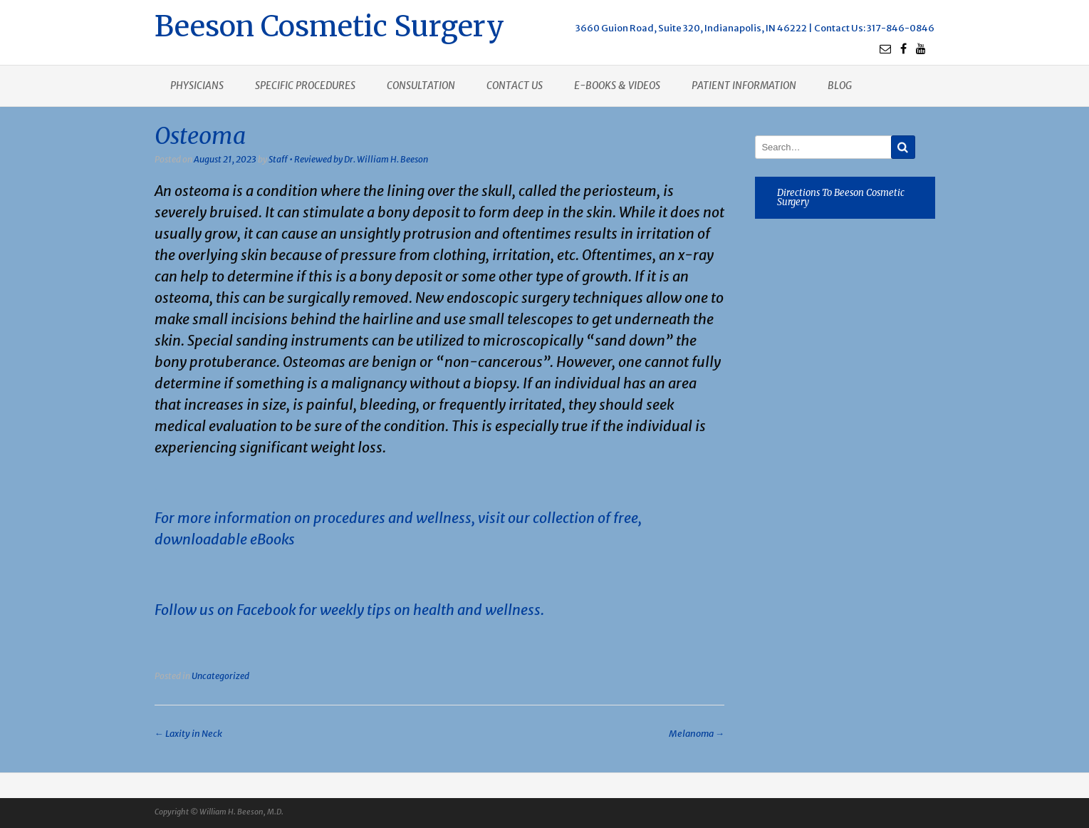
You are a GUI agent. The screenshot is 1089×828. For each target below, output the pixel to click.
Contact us (514, 85)
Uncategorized (220, 676)
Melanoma (696, 734)
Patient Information (744, 85)
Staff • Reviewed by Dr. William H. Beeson (348, 159)
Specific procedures (305, 85)
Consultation (421, 85)
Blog (840, 85)
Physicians (197, 85)
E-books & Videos (617, 85)
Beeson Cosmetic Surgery (329, 25)
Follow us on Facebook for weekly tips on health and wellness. (349, 610)
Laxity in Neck (188, 734)
